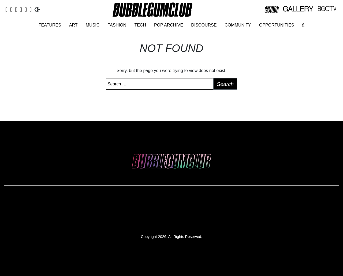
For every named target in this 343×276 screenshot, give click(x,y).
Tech (140, 25)
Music (93, 25)
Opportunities (276, 25)
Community (238, 25)
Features (50, 25)
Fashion (116, 25)
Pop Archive (168, 25)
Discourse (204, 25)
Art (73, 25)
